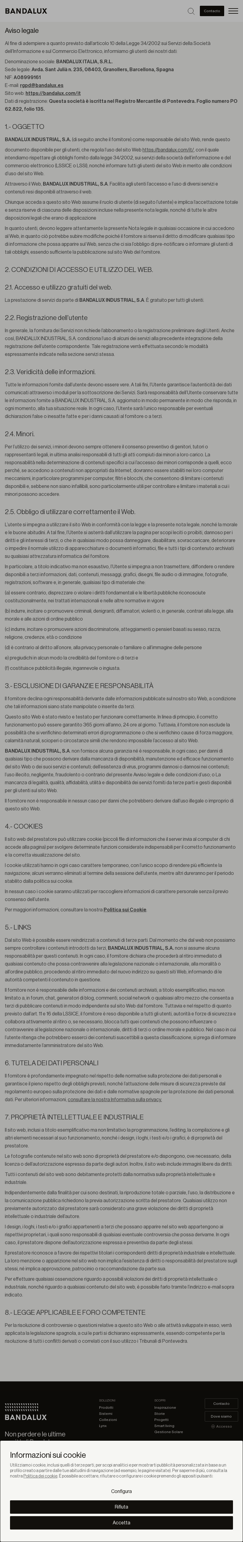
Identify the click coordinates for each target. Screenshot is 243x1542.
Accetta (121, 1522)
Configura (121, 1491)
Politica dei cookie (40, 1476)
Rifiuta (121, 1507)
